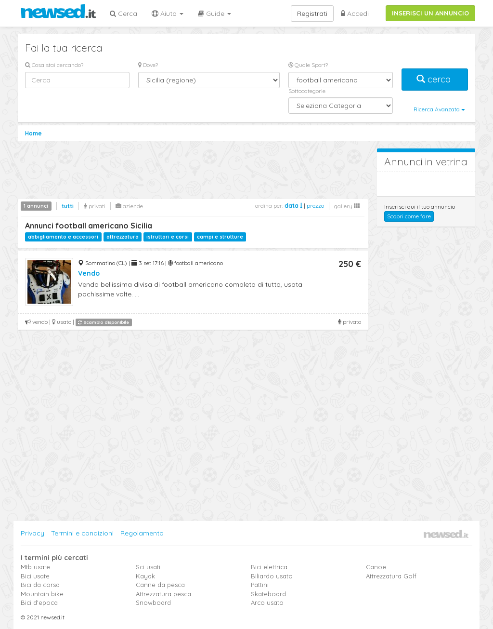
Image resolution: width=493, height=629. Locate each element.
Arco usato (267, 602)
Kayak (145, 576)
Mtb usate (35, 567)
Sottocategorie (306, 90)
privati (94, 206)
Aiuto (167, 13)
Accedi (355, 13)
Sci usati (148, 567)
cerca (434, 79)
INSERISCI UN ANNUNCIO (430, 13)
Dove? (148, 64)
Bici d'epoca (39, 602)
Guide (214, 13)
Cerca (123, 13)
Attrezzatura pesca (163, 594)
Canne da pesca (160, 585)
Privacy (32, 533)
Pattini (260, 585)
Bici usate (35, 576)
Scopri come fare (409, 216)
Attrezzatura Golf (391, 576)
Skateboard (268, 594)
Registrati (312, 13)
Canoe (376, 567)
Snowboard (153, 602)
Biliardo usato (272, 576)
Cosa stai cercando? (54, 64)
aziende (129, 206)
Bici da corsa (40, 585)
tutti (68, 206)
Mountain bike (42, 594)
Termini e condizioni (82, 533)
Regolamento (142, 533)
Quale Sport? (308, 64)
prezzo (315, 205)
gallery (347, 206)
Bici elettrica (269, 567)
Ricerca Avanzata (439, 109)
